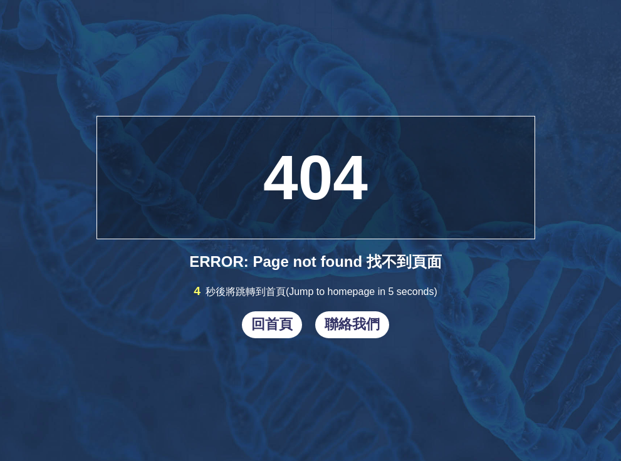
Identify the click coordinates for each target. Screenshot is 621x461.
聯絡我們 (352, 324)
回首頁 (272, 324)
